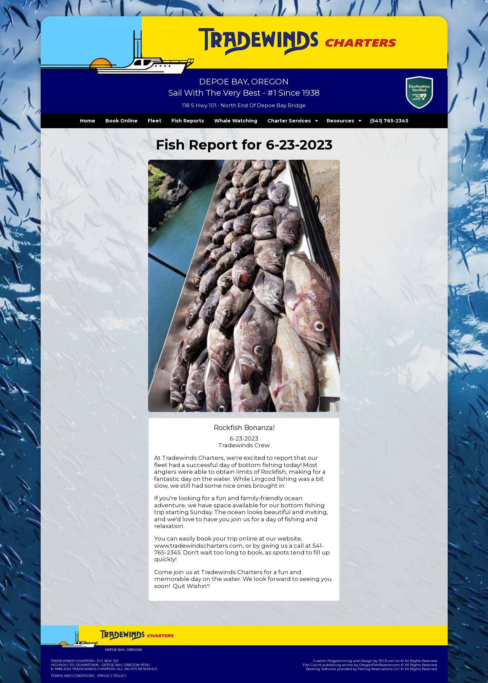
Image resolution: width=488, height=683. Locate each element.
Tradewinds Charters (72, 640)
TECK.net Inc (392, 640)
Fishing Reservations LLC (383, 648)
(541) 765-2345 (375, 120)
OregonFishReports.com (384, 644)
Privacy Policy (109, 655)
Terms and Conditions (72, 655)
